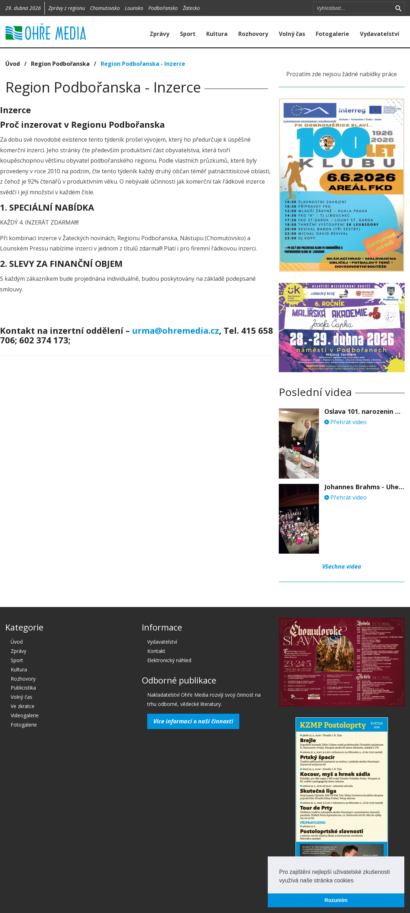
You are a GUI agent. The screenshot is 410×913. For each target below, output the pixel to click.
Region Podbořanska (60, 64)
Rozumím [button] (336, 900)
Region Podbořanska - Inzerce (143, 64)
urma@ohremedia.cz (175, 330)
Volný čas (292, 34)
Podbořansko (163, 8)
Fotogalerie (332, 34)
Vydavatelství (379, 34)
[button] (356, 881)
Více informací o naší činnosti (193, 721)
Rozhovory (253, 34)
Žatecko (191, 8)
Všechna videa (341, 566)
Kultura (217, 34)
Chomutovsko (105, 8)
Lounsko (134, 8)
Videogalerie (25, 715)
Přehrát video (345, 422)
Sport (188, 34)
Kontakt (156, 651)
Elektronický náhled (169, 660)
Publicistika (23, 687)
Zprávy (159, 34)
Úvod (12, 64)
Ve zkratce (22, 706)
